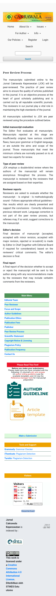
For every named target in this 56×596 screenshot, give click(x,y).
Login (45, 39)
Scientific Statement (14, 336)
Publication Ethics (12, 318)
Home (10, 26)
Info (36, 33)
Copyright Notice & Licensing (18, 340)
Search (29, 46)
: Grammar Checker (18, 449)
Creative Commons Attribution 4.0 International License (14, 572)
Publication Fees (12, 322)
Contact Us (9, 354)
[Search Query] (28, 53)
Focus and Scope (12, 309)
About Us (24, 26)
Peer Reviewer (11, 304)
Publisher (8, 327)
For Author (21, 33)
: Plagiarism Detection (20, 454)
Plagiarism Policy (12, 345)
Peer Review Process (14, 331)
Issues (40, 26)
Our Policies (14, 39)
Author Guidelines (12, 313)
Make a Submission (28, 436)
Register (32, 39)
